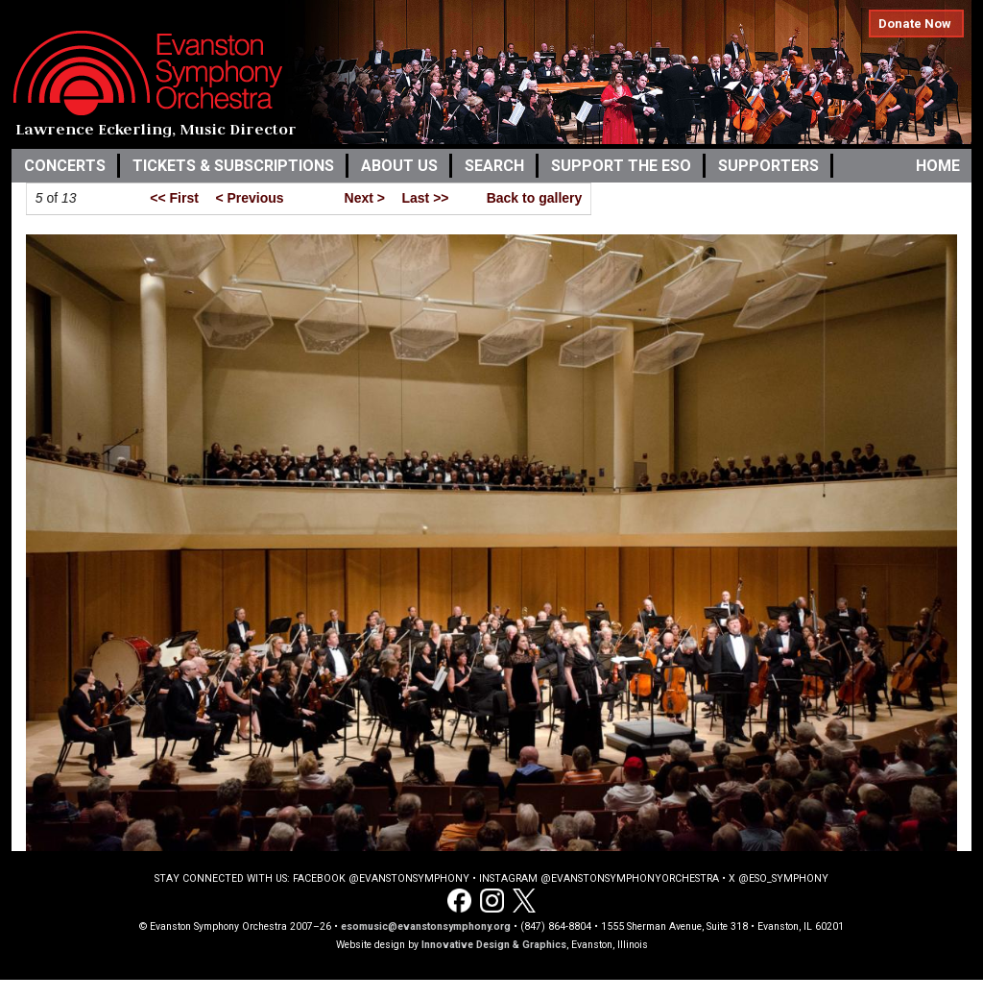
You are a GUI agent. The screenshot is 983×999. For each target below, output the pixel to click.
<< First (174, 198)
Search (494, 166)
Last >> (424, 198)
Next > (365, 198)
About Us (399, 166)
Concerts (65, 166)
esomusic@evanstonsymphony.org (426, 926)
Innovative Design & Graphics (493, 944)
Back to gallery (535, 198)
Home (938, 166)
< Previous (249, 198)
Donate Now (914, 23)
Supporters (768, 166)
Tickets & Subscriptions (233, 166)
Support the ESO (621, 166)
